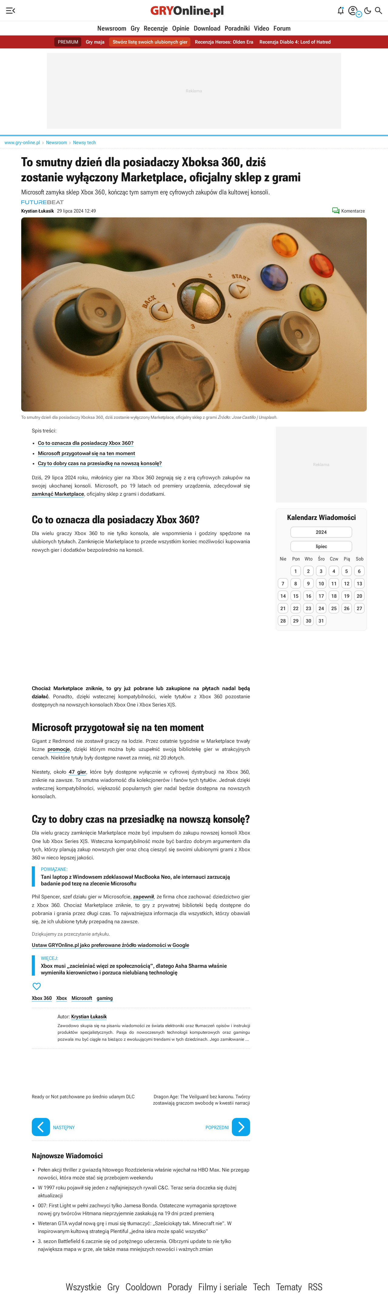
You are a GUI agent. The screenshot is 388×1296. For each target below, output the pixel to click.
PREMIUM (68, 42)
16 (308, 596)
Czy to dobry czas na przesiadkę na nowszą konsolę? (100, 463)
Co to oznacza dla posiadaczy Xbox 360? (86, 443)
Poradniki (237, 28)
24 (321, 608)
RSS (315, 1287)
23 (308, 608)
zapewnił (143, 897)
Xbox (61, 998)
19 (347, 596)
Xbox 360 (42, 998)
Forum (282, 28)
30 (308, 621)
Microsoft (82, 998)
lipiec (321, 546)
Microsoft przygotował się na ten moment (86, 453)
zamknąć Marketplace (58, 494)
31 (321, 621)
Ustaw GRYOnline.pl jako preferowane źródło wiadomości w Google (110, 945)
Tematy (289, 1287)
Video (261, 28)
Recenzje (156, 28)
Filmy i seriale (222, 1287)
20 (359, 596)
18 (334, 596)
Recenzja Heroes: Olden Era (224, 42)
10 (321, 584)
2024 (321, 532)
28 (283, 621)
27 (359, 608)
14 (283, 596)
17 (321, 596)
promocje (59, 749)
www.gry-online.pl (22, 142)
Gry (135, 28)
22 (296, 608)
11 (334, 584)
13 (359, 584)
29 (296, 621)
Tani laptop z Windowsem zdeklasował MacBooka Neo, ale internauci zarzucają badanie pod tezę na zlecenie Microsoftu (135, 880)
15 (296, 596)
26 (347, 608)
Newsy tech (84, 142)
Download (207, 28)
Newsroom (111, 28)
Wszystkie (83, 1287)
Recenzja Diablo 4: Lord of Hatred (295, 42)
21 (283, 608)
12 (347, 584)
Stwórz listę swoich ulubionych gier (150, 42)
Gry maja (95, 42)
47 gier (77, 772)
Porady (180, 1287)
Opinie (180, 28)
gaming (105, 998)
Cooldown (143, 1287)
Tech (261, 1287)
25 (334, 608)
